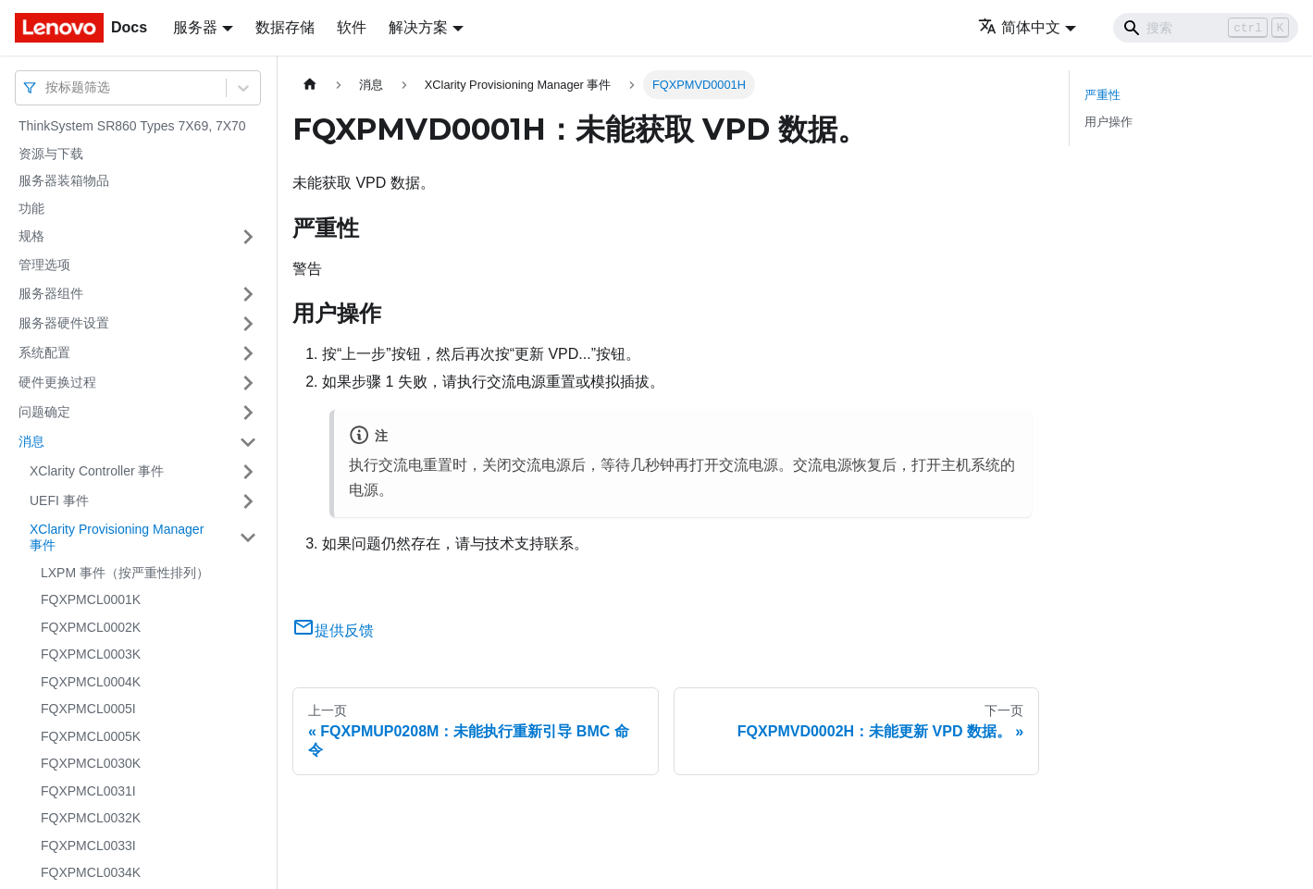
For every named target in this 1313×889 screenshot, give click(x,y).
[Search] (1205, 28)
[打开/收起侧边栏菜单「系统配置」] (248, 353)
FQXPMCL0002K (91, 627)
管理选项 (44, 264)
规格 (31, 235)
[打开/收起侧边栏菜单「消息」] (248, 442)
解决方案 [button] (418, 27)
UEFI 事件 (59, 500)
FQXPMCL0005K (91, 736)
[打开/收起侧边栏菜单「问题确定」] (248, 412)
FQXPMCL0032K (91, 817)
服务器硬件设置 (64, 322)
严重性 (1102, 95)
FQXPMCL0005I (88, 708)
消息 (31, 441)
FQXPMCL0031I (88, 791)
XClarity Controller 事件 (97, 470)
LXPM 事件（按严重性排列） (125, 572)
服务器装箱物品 (64, 180)
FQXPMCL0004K (91, 681)
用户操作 (1108, 122)
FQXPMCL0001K (91, 599)
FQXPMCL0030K (91, 763)
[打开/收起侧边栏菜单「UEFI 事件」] (248, 501)
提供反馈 (333, 630)
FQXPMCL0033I (88, 845)
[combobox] (47, 87)
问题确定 (44, 411)
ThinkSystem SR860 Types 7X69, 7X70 (132, 125)
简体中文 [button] (1019, 27)
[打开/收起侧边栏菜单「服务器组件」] (248, 294)
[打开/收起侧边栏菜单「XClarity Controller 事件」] (248, 472)
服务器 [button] (195, 27)
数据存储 (285, 27)
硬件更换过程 (57, 382)
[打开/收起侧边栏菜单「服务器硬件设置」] (248, 324)
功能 (31, 208)
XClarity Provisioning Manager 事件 (117, 537)
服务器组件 (51, 293)
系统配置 (44, 352)
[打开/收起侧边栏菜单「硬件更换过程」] (248, 383)
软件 (351, 27)
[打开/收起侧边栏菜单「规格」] (248, 237)
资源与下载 (51, 153)
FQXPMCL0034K (91, 872)
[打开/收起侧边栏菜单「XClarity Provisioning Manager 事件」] (248, 538)
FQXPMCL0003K (91, 654)
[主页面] (310, 84)
